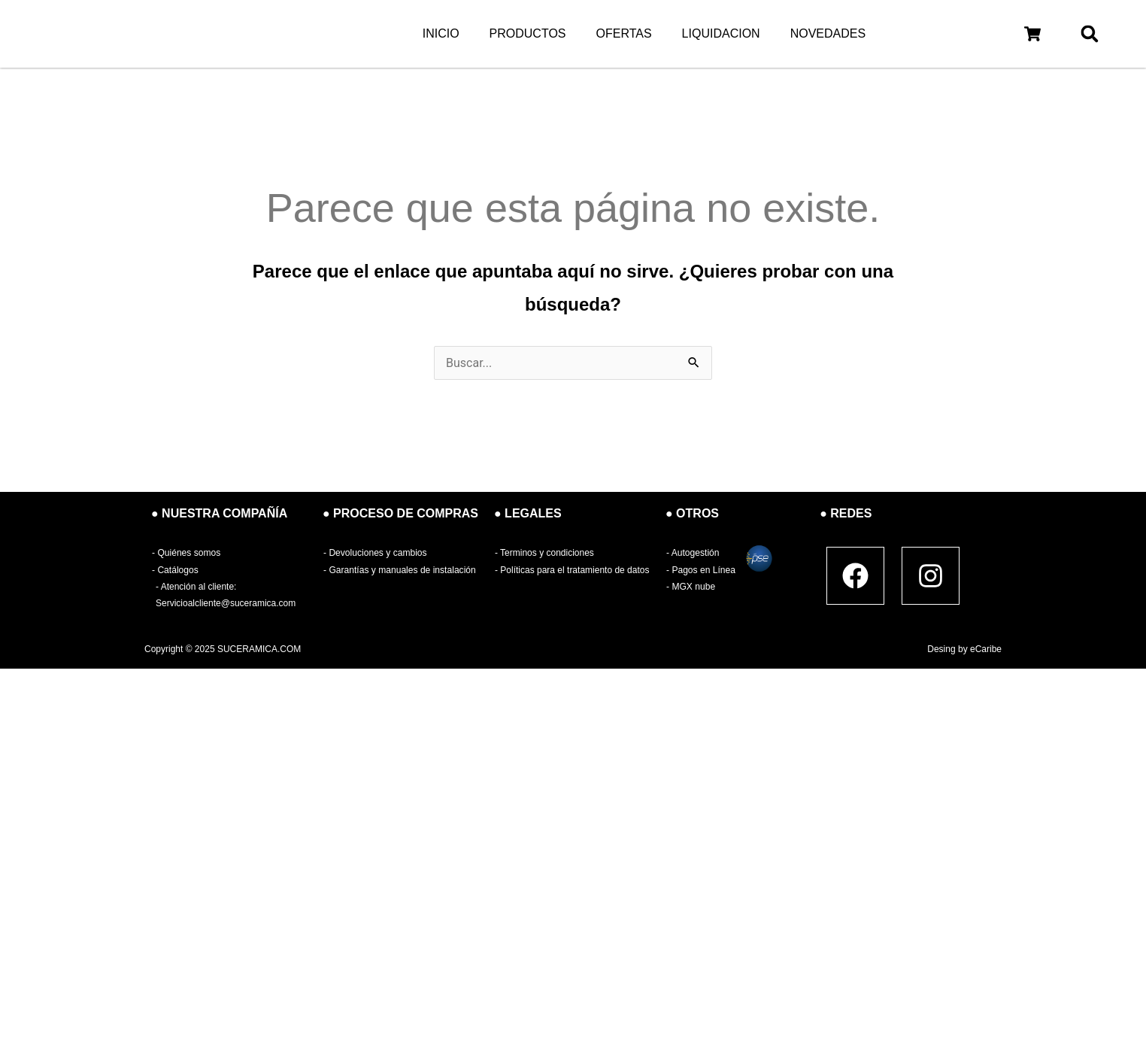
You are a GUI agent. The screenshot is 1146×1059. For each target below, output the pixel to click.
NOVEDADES (828, 33)
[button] (1032, 33)
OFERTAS (624, 33)
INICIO (441, 33)
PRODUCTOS (528, 33)
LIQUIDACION (721, 33)
